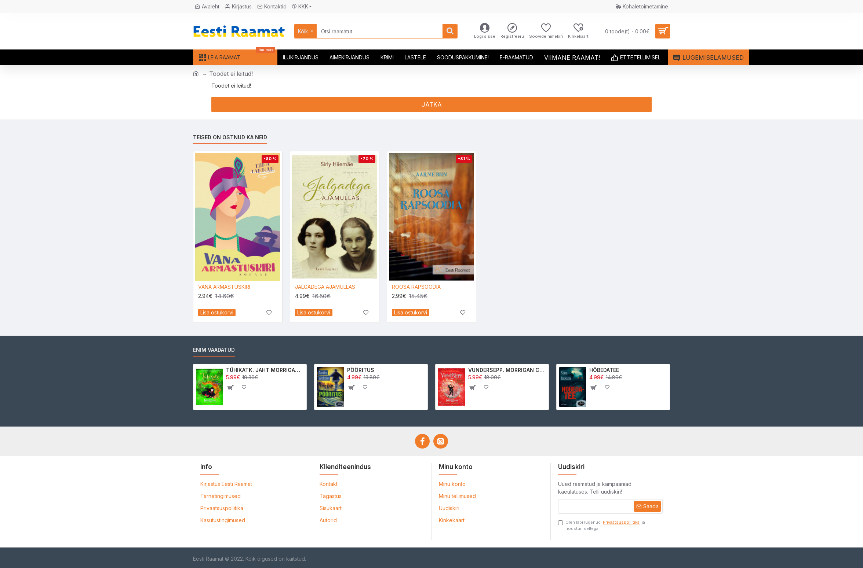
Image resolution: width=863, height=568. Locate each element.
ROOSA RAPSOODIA (416, 287)
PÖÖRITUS (360, 370)
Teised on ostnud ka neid (230, 137)
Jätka (432, 104)
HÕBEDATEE (604, 370)
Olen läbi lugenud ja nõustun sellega (601, 525)
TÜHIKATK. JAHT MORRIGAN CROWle (265, 370)
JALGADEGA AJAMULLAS (325, 287)
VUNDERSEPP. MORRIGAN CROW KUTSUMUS (507, 370)
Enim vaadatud (214, 350)
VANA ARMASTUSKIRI (224, 287)
